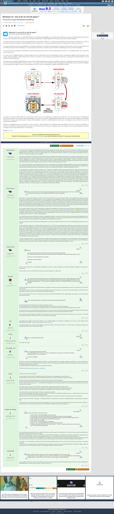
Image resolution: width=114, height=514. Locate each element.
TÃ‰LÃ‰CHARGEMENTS (52, 5)
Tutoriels (25, 1)
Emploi (51, 1)
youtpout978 (10, 453)
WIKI (70, 5)
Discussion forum (102, 35)
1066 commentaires (30, 23)
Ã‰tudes (57, 1)
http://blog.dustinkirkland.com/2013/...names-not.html (42, 325)
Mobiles (64, 3)
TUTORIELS (30, 5)
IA (24, 3)
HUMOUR (78, 5)
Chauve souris (10, 153)
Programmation (50, 3)
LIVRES (44, 5)
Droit (62, 1)
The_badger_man (10, 351)
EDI (45, 3)
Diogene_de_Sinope (10, 412)
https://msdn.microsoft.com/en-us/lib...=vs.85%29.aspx (34, 370)
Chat (38, 1)
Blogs (34, 1)
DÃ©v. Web (40, 3)
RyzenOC (10, 279)
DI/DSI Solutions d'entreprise (13, 3)
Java (36, 3)
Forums (19, 1)
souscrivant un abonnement (37, 137)
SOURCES (61, 5)
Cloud (22, 3)
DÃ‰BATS (66, 5)
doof (10, 324)
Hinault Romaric (20, 23)
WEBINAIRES (39, 5)
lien (44, 176)
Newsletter (45, 1)
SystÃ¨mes (69, 3)
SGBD (56, 3)
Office (60, 3)
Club (67, 1)
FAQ (30, 1)
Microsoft (32, 3)
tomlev (10, 337)
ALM (27, 3)
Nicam (10, 376)
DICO (73, 5)
